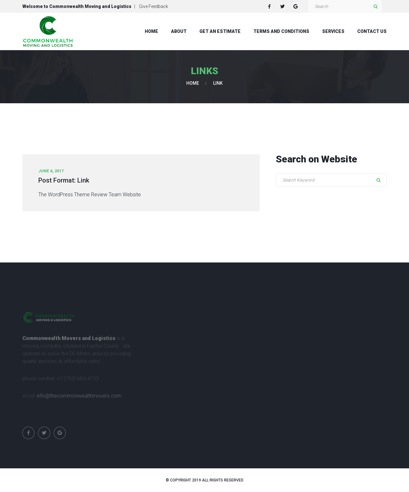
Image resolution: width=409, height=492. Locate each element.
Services (333, 31)
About (179, 31)
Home (151, 31)
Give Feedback (153, 6)
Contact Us (372, 31)
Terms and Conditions (281, 31)
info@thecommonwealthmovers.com (79, 398)
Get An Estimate (220, 31)
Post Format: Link (63, 180)
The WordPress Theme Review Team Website (89, 194)
